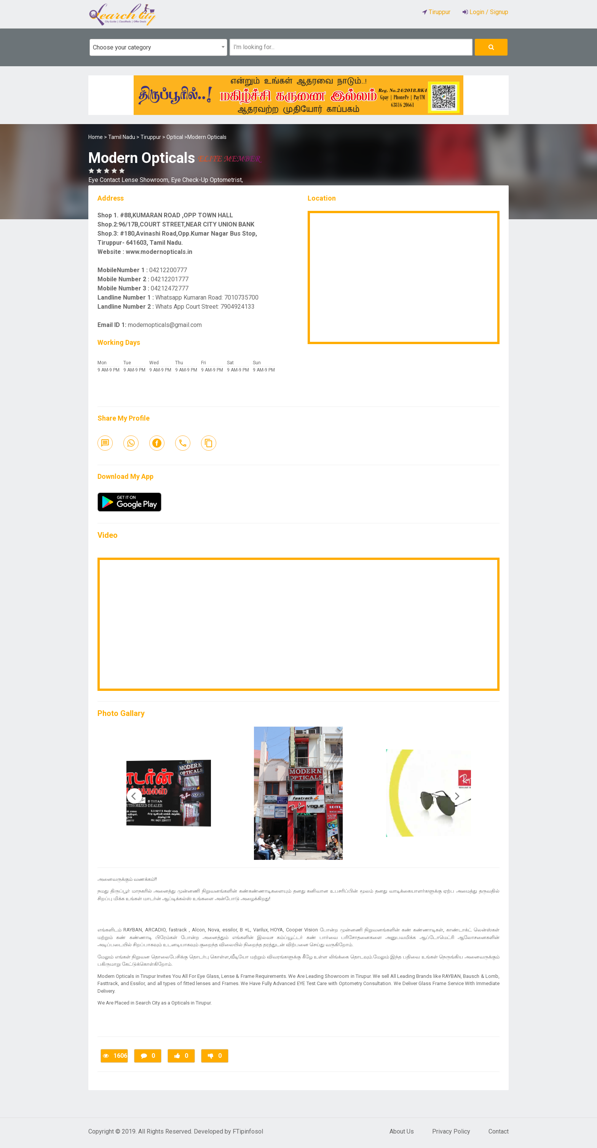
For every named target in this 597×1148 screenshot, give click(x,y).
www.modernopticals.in (159, 251)
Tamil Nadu (121, 137)
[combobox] (158, 47)
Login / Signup (488, 12)
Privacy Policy (451, 1131)
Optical (174, 137)
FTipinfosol (248, 1131)
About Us (401, 1131)
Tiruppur (150, 137)
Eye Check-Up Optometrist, (207, 179)
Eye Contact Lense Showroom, (129, 179)
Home (95, 137)
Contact (498, 1131)
